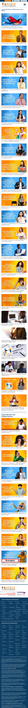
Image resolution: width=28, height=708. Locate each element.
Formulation (18, 609)
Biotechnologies (6, 618)
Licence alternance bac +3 (5, 607)
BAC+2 (4, 603)
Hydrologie (18, 611)
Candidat (8, 0)
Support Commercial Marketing (25, 611)
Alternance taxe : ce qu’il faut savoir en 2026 (18, 647)
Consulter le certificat (12, 595)
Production (18, 614)
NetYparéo (23, 0)
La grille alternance (4, 627)
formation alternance (24, 647)
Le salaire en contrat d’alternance (11, 645)
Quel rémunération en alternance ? (11, 636)
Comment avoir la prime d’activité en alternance (18, 636)
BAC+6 (4, 616)
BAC (3, 601)
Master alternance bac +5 (5, 613)
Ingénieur (18, 613)
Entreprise (16, 0)
